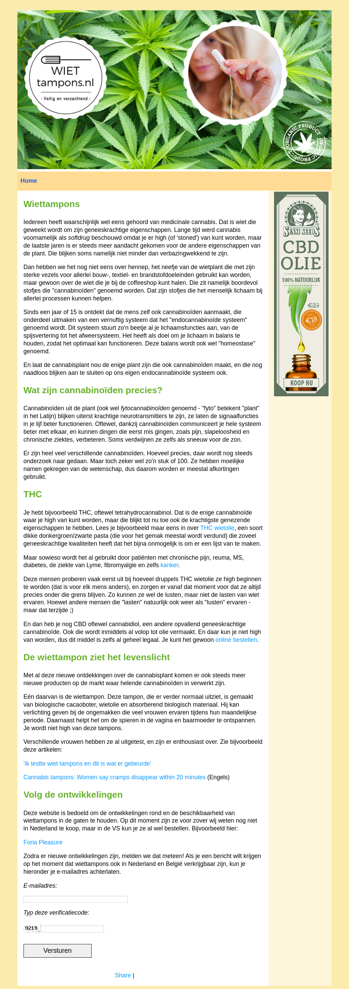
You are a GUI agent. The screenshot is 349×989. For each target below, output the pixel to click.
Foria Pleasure (43, 842)
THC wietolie (217, 528)
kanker (169, 565)
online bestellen (236, 639)
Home (28, 180)
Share (123, 975)
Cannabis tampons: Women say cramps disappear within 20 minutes (115, 777)
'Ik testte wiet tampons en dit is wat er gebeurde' (87, 763)
